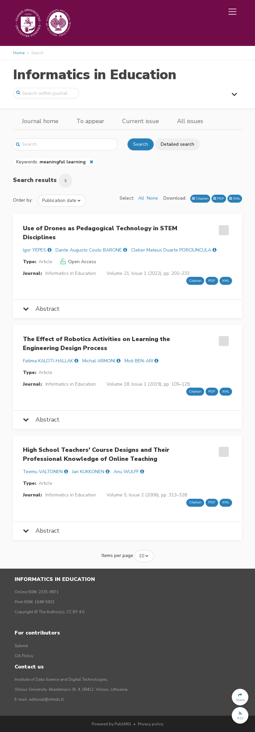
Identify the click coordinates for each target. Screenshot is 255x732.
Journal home (40, 121)
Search (140, 144)
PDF (218, 198)
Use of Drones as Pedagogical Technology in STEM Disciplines (100, 232)
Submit (21, 645)
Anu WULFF (126, 471)
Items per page (117, 555)
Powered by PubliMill (111, 724)
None (152, 198)
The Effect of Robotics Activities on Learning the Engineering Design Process (96, 343)
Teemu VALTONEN (43, 471)
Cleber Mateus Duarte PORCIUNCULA (171, 250)
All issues (190, 121)
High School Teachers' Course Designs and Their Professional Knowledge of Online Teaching (96, 454)
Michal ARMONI (98, 361)
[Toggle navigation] (232, 11)
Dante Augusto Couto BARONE (88, 250)
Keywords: (51, 162)
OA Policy (24, 655)
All (141, 198)
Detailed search (177, 144)
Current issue (140, 121)
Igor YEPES (34, 250)
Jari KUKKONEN (88, 471)
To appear (90, 121)
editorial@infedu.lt (46, 699)
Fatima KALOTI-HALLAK (48, 361)
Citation (200, 198)
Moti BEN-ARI (139, 361)
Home (19, 53)
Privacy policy (150, 724)
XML (234, 198)
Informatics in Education (94, 74)
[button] (240, 697)
